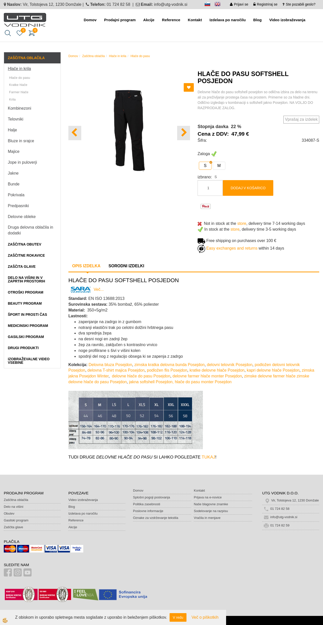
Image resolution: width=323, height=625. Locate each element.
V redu (178, 617)
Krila (12, 99)
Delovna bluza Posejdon (110, 365)
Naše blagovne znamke (211, 504)
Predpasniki (18, 206)
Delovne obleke (22, 216)
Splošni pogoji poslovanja (151, 497)
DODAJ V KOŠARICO (248, 188)
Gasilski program (16, 520)
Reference (171, 20)
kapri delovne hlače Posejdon (273, 370)
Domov (90, 20)
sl (210, 5)
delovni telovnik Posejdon (230, 365)
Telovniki (15, 119)
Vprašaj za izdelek (301, 119)
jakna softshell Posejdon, (151, 382)
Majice (13, 151)
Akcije (148, 20)
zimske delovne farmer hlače (269, 376)
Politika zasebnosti (146, 504)
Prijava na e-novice (208, 497)
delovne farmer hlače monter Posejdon (207, 376)
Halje (12, 130)
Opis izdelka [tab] (86, 266)
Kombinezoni (19, 108)
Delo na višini (13, 507)
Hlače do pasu (19, 78)
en (220, 5)
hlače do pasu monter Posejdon (203, 382)
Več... (86, 289)
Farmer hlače (19, 92)
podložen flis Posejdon (167, 370)
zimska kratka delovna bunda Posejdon (169, 365)
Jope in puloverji (22, 162)
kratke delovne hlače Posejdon (217, 370)
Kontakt (195, 20)
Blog (257, 20)
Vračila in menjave (207, 518)
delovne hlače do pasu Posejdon (141, 376)
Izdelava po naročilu (227, 20)
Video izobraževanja (287, 20)
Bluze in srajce (21, 141)
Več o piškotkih (205, 617)
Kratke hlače (18, 85)
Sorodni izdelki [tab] (126, 266)
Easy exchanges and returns (231, 248)
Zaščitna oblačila (93, 56)
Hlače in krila (19, 68)
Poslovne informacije (148, 511)
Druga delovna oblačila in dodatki (30, 230)
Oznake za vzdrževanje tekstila (155, 518)
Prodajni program (120, 20)
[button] (183, 133)
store (241, 223)
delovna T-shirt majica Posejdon (116, 370)
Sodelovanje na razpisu (211, 511)
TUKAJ (208, 457)
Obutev (9, 513)
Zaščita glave (13, 527)
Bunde (13, 184)
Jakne (13, 173)
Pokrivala (16, 195)
